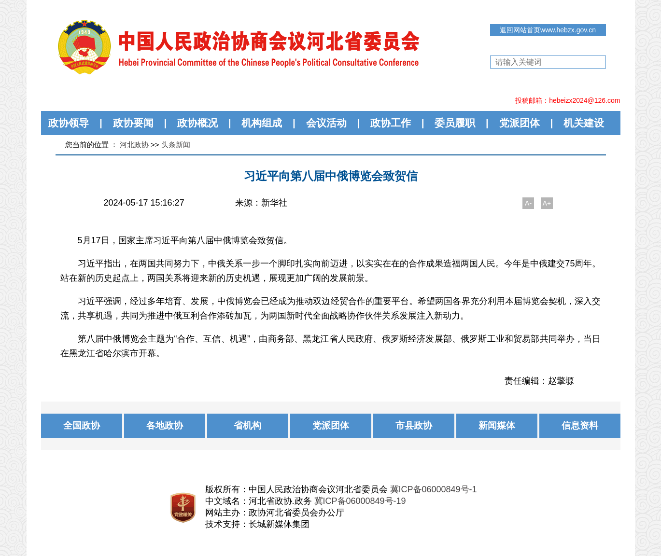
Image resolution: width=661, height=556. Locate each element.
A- (528, 203)
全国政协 (81, 425)
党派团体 (519, 122)
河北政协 (134, 144)
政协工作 (390, 122)
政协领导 (68, 122)
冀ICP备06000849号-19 (360, 501)
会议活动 (326, 122)
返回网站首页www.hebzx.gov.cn (548, 30)
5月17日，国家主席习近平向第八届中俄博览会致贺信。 (185, 240)
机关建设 (583, 122)
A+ (547, 203)
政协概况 (197, 122)
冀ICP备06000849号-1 (433, 489)
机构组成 (261, 122)
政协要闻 (133, 122)
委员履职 (455, 122)
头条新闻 (175, 144)
